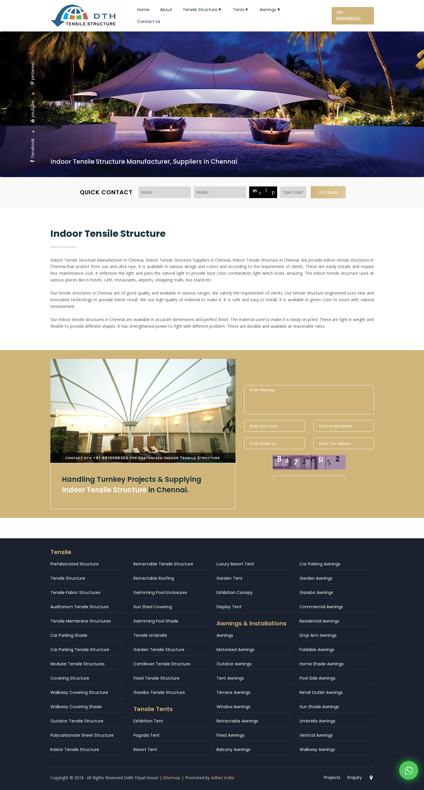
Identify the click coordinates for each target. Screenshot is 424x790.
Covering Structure (69, 678)
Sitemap (171, 778)
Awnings (270, 10)
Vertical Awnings (316, 735)
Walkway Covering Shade (76, 707)
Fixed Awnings (230, 735)
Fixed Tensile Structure (156, 678)
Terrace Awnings (233, 692)
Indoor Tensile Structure (74, 749)
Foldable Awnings (317, 650)
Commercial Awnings (321, 607)
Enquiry (354, 777)
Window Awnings (233, 707)
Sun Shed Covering (152, 607)
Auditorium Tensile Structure (79, 607)
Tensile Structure (202, 10)
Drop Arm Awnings (318, 635)
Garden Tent (229, 578)
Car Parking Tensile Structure (79, 650)
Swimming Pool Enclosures (160, 592)
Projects (332, 777)
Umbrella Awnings (317, 721)
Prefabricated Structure (74, 564)
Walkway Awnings (317, 749)
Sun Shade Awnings (319, 707)
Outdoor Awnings (234, 664)
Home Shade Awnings (322, 664)
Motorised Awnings (235, 650)
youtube (33, 111)
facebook (33, 150)
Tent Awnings (230, 678)
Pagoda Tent (146, 735)
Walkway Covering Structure (79, 692)
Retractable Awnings (237, 721)
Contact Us (148, 21)
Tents (241, 10)
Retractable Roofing (153, 578)
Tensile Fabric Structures (75, 592)
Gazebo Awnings (316, 592)
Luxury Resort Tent (235, 564)
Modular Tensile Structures (77, 664)
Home (143, 10)
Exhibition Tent (148, 721)
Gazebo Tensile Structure (159, 692)
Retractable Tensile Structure (163, 564)
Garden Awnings (316, 578)
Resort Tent (145, 749)
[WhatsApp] (408, 771)
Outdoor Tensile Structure (76, 721)
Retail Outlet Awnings (321, 692)
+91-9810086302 (348, 16)
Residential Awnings (319, 621)
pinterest (33, 73)
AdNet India (222, 778)
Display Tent (229, 607)
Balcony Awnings (233, 749)
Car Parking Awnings (320, 564)
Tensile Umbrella (150, 635)
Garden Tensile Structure (158, 650)
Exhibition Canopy (235, 592)
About (166, 10)
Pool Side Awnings (317, 678)
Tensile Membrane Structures (80, 621)
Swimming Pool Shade (155, 621)
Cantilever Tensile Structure (161, 664)
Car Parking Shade (68, 635)
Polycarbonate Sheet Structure (82, 735)
